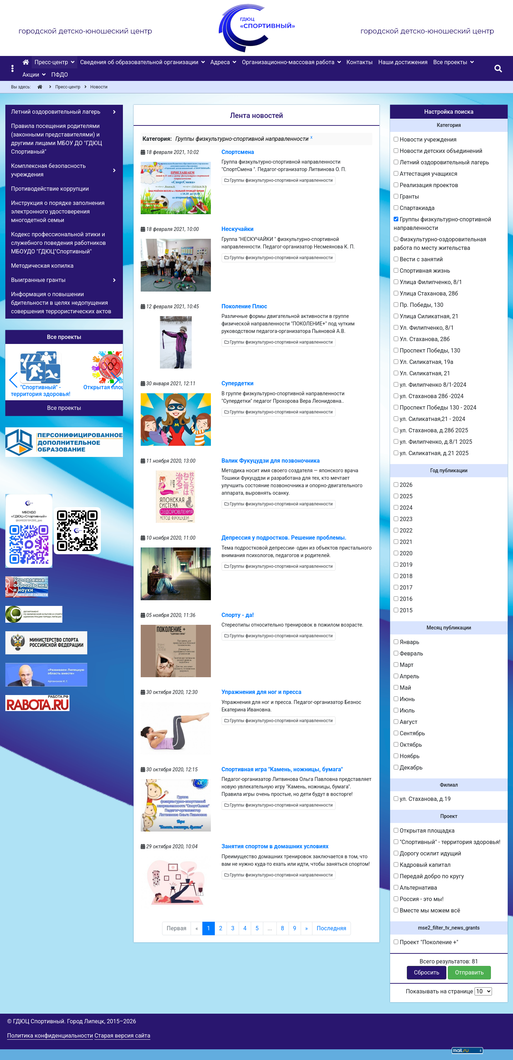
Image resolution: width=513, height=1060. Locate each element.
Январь (406, 642)
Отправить (469, 972)
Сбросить (426, 972)
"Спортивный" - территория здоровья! (447, 842)
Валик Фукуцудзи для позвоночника (271, 460)
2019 (403, 564)
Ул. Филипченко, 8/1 (424, 327)
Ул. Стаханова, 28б (422, 339)
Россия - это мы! (419, 899)
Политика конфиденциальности (50, 1035)
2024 (403, 507)
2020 (403, 553)
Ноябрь (407, 756)
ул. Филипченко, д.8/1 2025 (433, 441)
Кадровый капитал (422, 864)
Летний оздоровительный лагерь (441, 162)
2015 (403, 610)
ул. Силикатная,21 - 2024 (429, 419)
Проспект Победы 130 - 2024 (435, 407)
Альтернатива (415, 887)
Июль (404, 710)
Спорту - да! (238, 615)
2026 (403, 485)
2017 (403, 587)
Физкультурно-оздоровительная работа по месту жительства (440, 243)
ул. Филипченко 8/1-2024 (430, 384)
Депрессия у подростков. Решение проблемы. (284, 537)
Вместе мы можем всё (427, 910)
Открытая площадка (424, 830)
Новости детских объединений (438, 151)
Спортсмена (238, 152)
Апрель (406, 676)
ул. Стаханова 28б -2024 (428, 396)
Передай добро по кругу (429, 876)
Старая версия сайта (122, 1035)
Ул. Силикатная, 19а (424, 362)
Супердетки (238, 383)
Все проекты (64, 408)
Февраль (408, 653)
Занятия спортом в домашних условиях (275, 846)
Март (404, 665)
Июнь (404, 699)
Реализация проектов (426, 185)
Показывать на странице (449, 991)
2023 (403, 519)
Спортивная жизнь (422, 270)
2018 (403, 576)
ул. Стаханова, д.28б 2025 (431, 430)
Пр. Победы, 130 (419, 305)
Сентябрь (409, 733)
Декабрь (408, 767)
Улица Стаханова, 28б (426, 293)
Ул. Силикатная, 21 (422, 373)
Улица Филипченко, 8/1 (428, 282)
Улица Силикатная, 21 (426, 316)
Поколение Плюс (244, 306)
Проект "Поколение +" (426, 942)
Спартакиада (414, 208)
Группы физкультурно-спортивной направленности (278, 180)
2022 (403, 530)
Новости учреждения (425, 139)
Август (406, 722)
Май (402, 687)
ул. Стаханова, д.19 (422, 799)
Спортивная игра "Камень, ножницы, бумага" (282, 769)
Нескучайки (238, 229)
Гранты (406, 196)
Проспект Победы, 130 (427, 350)
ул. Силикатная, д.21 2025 (431, 453)
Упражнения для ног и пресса (261, 692)
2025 (403, 496)
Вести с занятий (418, 259)
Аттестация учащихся (425, 173)
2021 (403, 542)
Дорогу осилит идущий (427, 853)
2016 (403, 599)
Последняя (331, 928)
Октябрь (408, 744)
